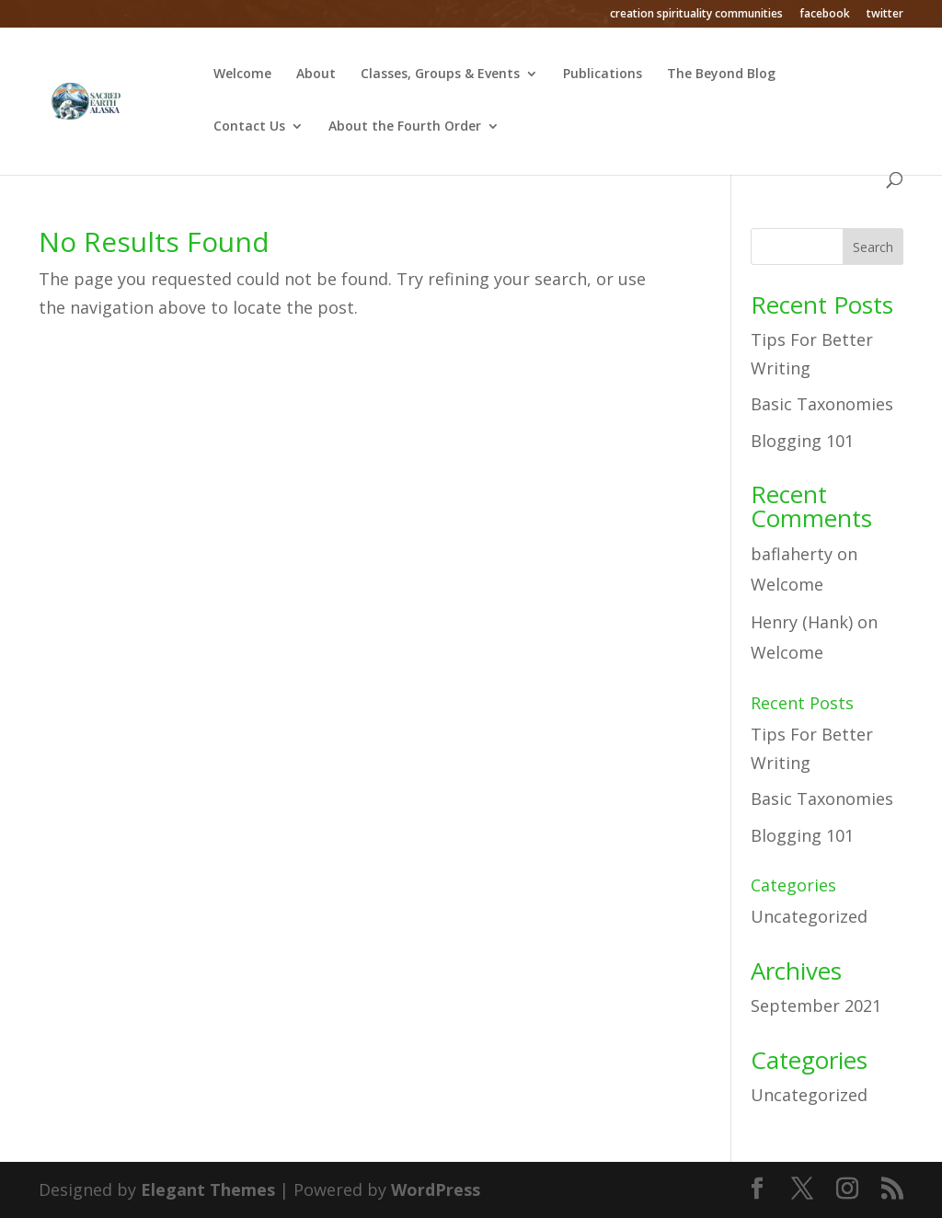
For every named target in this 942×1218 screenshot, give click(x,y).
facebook (824, 14)
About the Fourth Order (404, 127)
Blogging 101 (802, 441)
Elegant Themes (208, 1189)
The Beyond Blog (721, 74)
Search (873, 247)
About (316, 74)
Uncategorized (809, 916)
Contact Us (249, 127)
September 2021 (816, 1005)
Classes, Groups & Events (440, 74)
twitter (885, 14)
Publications (602, 74)
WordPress (435, 1189)
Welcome (242, 74)
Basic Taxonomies (822, 404)
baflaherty (792, 554)
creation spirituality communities (696, 14)
